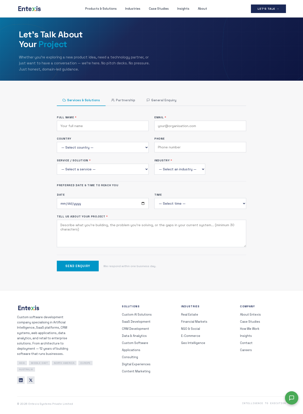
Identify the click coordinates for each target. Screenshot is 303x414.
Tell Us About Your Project (82, 216)
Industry (163, 160)
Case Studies (159, 9)
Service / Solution (74, 160)
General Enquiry (162, 100)
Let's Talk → (268, 9)
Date (61, 195)
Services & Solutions (81, 100)
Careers (246, 350)
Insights (183, 9)
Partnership (123, 100)
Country (64, 139)
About (202, 9)
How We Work (249, 329)
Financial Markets (194, 322)
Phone (159, 139)
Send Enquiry (77, 266)
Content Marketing (136, 371)
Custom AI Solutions (137, 315)
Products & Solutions (101, 9)
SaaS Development (136, 322)
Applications (131, 350)
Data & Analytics (134, 336)
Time (158, 195)
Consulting (130, 357)
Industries (132, 9)
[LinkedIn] (21, 380)
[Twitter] (31, 380)
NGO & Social (190, 329)
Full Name (67, 117)
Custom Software (135, 343)
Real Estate (189, 315)
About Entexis (250, 315)
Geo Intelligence (193, 343)
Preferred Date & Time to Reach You (87, 185)
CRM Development (135, 329)
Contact (246, 343)
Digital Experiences (136, 364)
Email (160, 117)
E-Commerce (190, 336)
